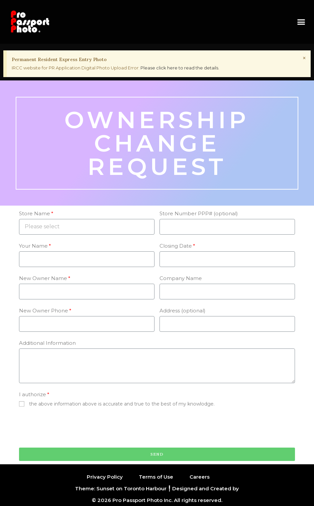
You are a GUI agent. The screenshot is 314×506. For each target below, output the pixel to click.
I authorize (32, 394)
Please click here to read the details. (179, 67)
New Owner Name (43, 278)
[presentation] (69, 428)
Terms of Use (156, 477)
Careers (200, 477)
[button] (301, 22)
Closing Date (176, 246)
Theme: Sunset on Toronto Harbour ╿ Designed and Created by (157, 488)
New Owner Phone (43, 310)
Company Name (181, 278)
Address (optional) (183, 310)
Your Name (33, 246)
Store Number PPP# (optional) (199, 213)
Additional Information (47, 343)
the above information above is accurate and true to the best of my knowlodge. (122, 404)
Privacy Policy (105, 477)
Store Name (34, 213)
